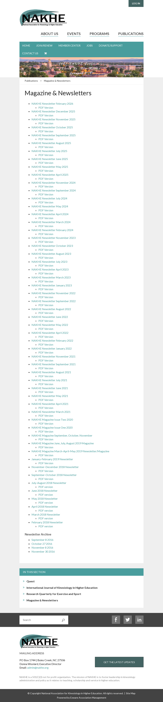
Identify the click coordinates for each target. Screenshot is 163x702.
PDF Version (45, 107)
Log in (136, 3)
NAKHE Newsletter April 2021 (50, 403)
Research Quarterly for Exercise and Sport (54, 593)
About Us (49, 33)
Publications (131, 33)
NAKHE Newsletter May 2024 (50, 206)
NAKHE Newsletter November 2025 (53, 119)
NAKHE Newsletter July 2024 (49, 198)
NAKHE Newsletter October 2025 (52, 127)
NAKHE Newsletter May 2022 (50, 324)
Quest (31, 581)
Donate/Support (111, 45)
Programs (99, 33)
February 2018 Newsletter (47, 522)
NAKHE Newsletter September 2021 (54, 364)
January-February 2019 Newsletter (52, 459)
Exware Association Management (88, 697)
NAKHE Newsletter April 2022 (50, 332)
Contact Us (30, 53)
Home (26, 45)
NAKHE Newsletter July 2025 (49, 151)
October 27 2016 (42, 543)
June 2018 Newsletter (45, 490)
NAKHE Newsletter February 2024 (52, 230)
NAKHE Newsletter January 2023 (52, 285)
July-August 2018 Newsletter (49, 482)
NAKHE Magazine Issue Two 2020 (52, 419)
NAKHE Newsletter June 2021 (50, 388)
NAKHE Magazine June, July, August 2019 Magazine (63, 443)
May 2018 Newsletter (45, 498)
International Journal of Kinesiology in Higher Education (62, 587)
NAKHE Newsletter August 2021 (51, 372)
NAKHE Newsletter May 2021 (50, 395)
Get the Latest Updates (119, 662)
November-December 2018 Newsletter (55, 467)
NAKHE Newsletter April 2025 (50, 174)
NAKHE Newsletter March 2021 (51, 411)
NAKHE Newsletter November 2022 (53, 293)
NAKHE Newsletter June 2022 (50, 316)
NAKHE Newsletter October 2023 (52, 245)
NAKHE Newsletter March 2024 (51, 222)
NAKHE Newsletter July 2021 (49, 380)
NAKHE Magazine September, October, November (62, 435)
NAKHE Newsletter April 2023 (50, 269)
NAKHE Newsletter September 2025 (54, 135)
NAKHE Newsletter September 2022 (54, 301)
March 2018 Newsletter (46, 514)
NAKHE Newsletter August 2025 (51, 143)
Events (74, 33)
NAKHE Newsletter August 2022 (51, 309)
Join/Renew (44, 45)
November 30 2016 (43, 551)
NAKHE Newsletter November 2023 (53, 237)
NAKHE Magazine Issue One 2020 (52, 427)
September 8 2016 (42, 539)
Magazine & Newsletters (57, 80)
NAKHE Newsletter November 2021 (53, 356)
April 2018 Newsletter (45, 506)
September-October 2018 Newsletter (54, 474)
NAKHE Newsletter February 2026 (52, 103)
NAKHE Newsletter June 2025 (50, 158)
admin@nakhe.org (38, 667)
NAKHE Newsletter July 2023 (49, 261)
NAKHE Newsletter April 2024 (50, 214)
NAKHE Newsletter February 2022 (52, 340)
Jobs (89, 45)
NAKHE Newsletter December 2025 (53, 111)
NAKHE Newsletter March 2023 (51, 277)
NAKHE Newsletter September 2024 (54, 190)
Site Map (130, 693)
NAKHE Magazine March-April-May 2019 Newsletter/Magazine (70, 451)
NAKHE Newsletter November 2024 (53, 182)
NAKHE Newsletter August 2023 (51, 253)
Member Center (69, 45)
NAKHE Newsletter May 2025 (50, 166)
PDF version (45, 486)
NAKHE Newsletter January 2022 (52, 348)
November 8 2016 (42, 547)
